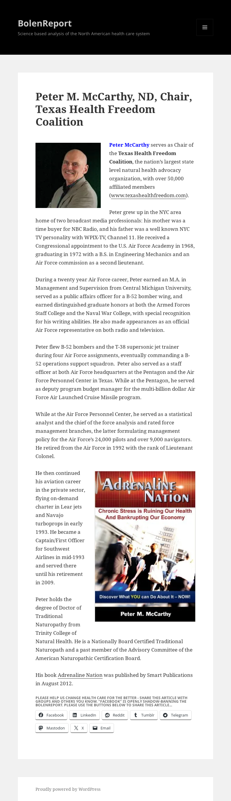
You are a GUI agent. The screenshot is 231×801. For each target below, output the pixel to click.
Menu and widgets (205, 35)
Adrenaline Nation (80, 674)
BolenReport (45, 23)
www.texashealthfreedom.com (148, 195)
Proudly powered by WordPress (67, 789)
